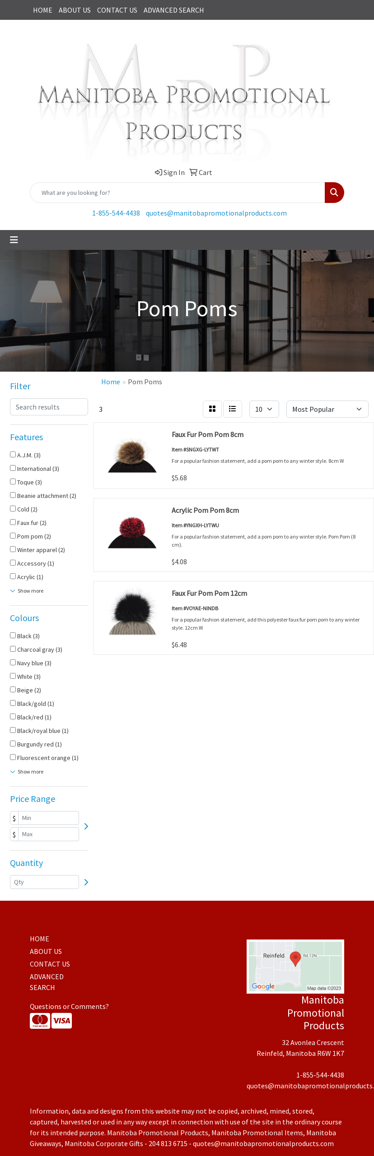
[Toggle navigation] (14, 240)
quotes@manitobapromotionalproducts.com (216, 212)
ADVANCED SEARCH (174, 9)
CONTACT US (117, 9)
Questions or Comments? (69, 1006)
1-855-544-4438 (116, 212)
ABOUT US (75, 9)
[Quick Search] (177, 192)
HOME (42, 9)
